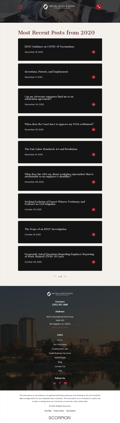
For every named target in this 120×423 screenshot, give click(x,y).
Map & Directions (60, 327)
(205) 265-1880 (60, 304)
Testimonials (60, 357)
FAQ (60, 370)
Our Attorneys (60, 344)
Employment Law (60, 349)
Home (60, 340)
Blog (60, 362)
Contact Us (60, 366)
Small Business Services (60, 353)
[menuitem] (48, 410)
